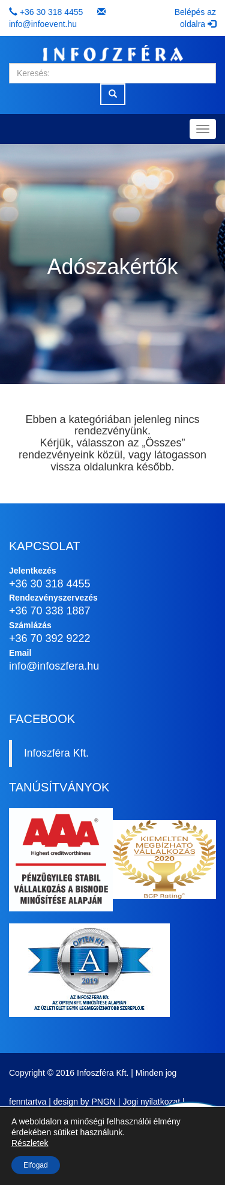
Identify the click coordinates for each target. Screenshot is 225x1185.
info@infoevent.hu (43, 24)
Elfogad (35, 1165)
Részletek (29, 1143)
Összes (164, 443)
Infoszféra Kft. (56, 753)
